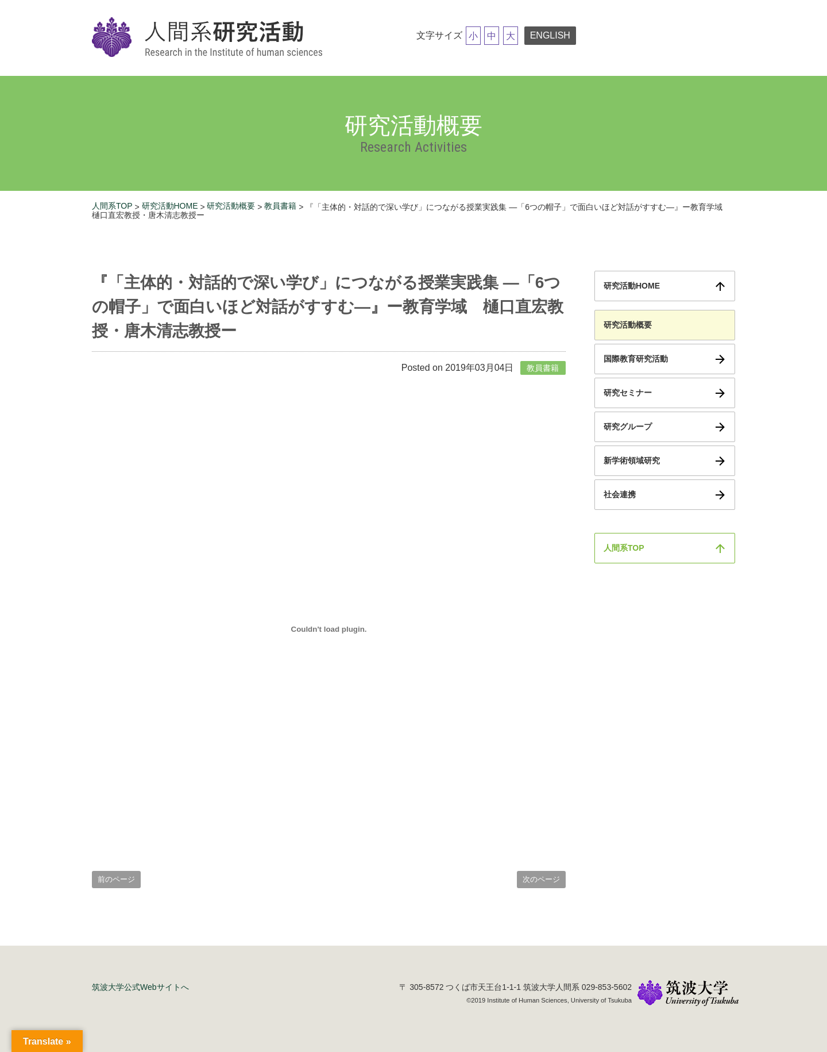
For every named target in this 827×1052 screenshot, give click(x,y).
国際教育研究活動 (636, 358)
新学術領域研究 (632, 460)
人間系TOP (112, 206)
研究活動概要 (231, 206)
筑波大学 (688, 994)
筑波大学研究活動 (209, 38)
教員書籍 (280, 206)
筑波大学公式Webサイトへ (140, 987)
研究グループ (628, 426)
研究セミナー (628, 392)
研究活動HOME (170, 206)
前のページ (116, 879)
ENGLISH (550, 35)
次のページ (541, 879)
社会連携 (620, 494)
